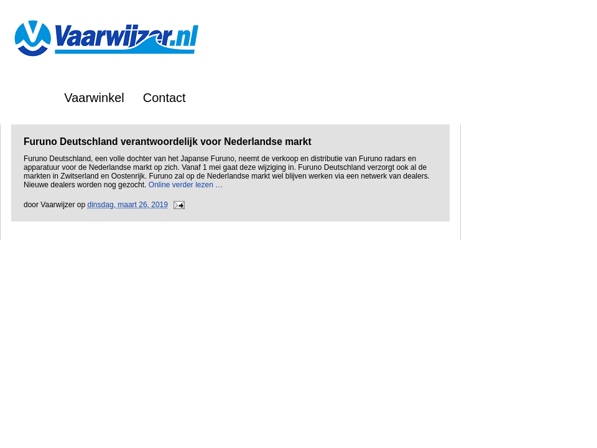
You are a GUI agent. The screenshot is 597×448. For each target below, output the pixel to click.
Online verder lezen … (186, 184)
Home (28, 98)
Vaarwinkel (94, 98)
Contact (164, 98)
